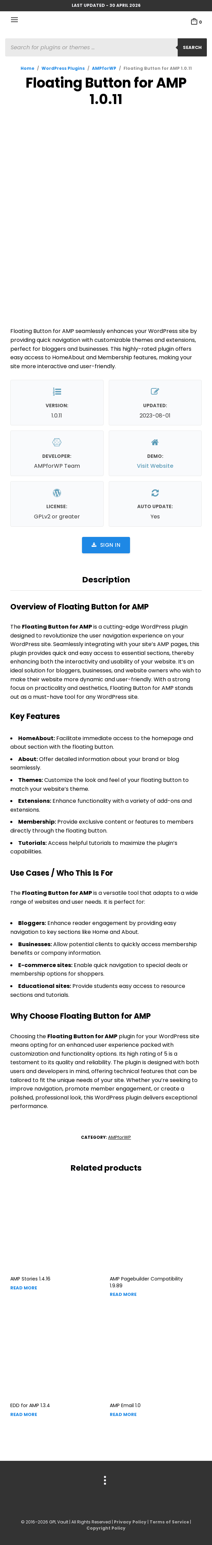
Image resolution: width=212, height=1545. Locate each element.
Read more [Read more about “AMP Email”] (123, 1414)
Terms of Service (169, 1522)
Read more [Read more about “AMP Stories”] (23, 1288)
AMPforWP (104, 68)
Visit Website (155, 466)
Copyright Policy (106, 1528)
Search (192, 47)
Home (27, 68)
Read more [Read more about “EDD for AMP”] (23, 1414)
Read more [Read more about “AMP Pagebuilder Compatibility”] (123, 1294)
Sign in (106, 545)
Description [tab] (106, 579)
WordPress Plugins (63, 68)
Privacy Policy (130, 1522)
